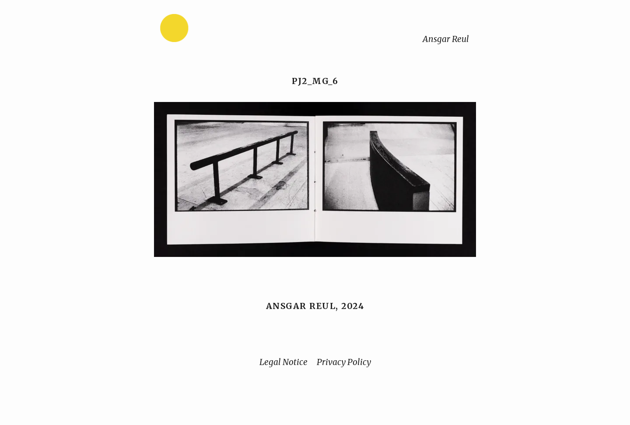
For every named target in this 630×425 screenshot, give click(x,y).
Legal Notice (283, 362)
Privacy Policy (344, 362)
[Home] (201, 30)
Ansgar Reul (446, 39)
